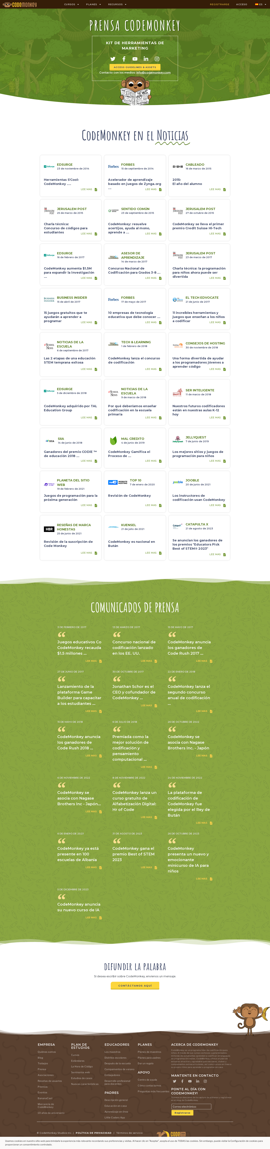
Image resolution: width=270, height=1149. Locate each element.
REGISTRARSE (219, 4)
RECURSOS (117, 4)
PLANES (93, 4)
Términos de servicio (129, 1133)
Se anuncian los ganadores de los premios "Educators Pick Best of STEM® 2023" (198, 545)
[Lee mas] (95, 189)
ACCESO (241, 4)
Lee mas (86, 189)
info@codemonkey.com (153, 72)
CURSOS (71, 4)
